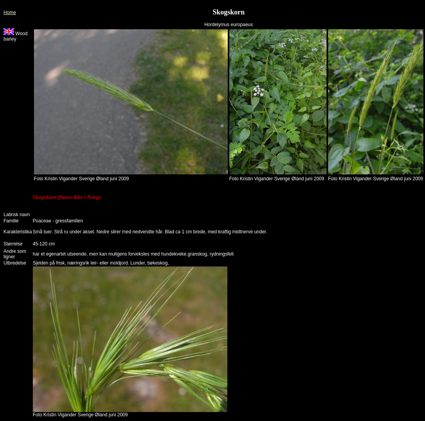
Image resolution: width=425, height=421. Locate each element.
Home (10, 12)
